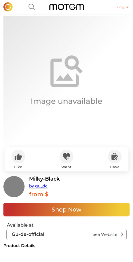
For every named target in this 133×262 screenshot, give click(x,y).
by (38, 186)
